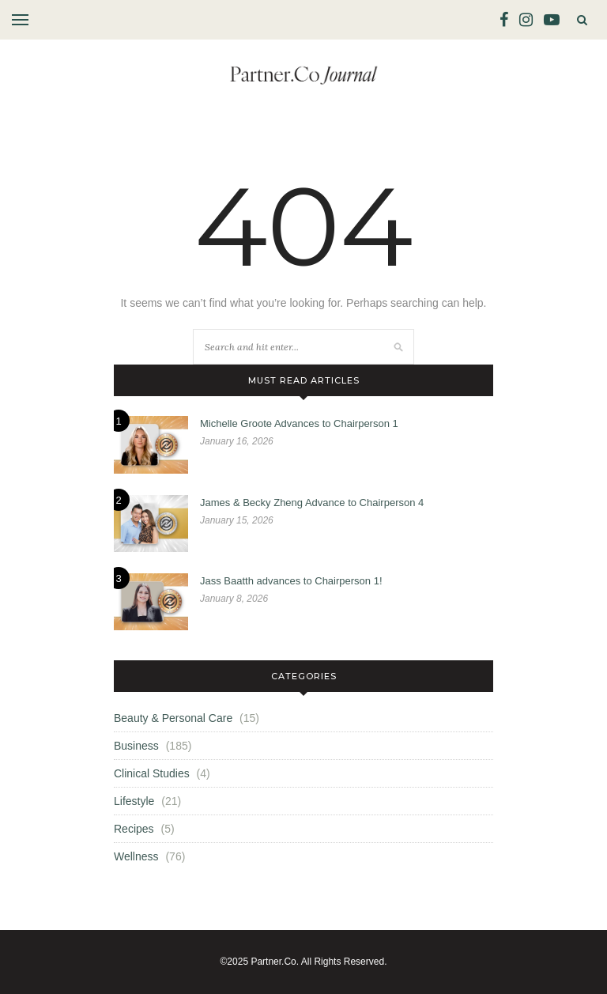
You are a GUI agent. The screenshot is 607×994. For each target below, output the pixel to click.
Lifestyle (134, 801)
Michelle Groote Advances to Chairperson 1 (299, 423)
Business (136, 745)
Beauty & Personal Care (173, 718)
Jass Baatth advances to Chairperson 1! (291, 581)
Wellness (136, 856)
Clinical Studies (152, 773)
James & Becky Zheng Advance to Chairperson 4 (312, 502)
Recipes (134, 828)
